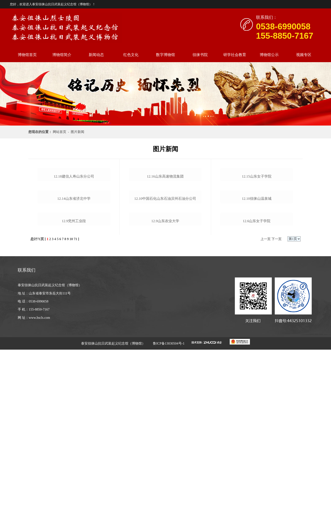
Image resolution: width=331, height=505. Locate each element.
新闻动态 (96, 55)
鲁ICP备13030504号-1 (168, 499)
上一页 (265, 394)
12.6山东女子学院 (257, 376)
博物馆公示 (269, 55)
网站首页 (60, 132)
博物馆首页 (27, 55)
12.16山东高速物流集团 (165, 228)
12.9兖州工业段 (74, 376)
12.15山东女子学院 (256, 228)
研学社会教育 (234, 55)
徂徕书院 (200, 55)
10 (71, 394)
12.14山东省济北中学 (73, 302)
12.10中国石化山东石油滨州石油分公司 (165, 302)
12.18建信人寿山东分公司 (74, 228)
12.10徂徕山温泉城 (256, 302)
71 (75, 394)
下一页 (276, 394)
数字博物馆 (165, 55)
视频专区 (303, 55)
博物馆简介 (61, 55)
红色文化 (130, 55)
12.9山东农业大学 (165, 363)
